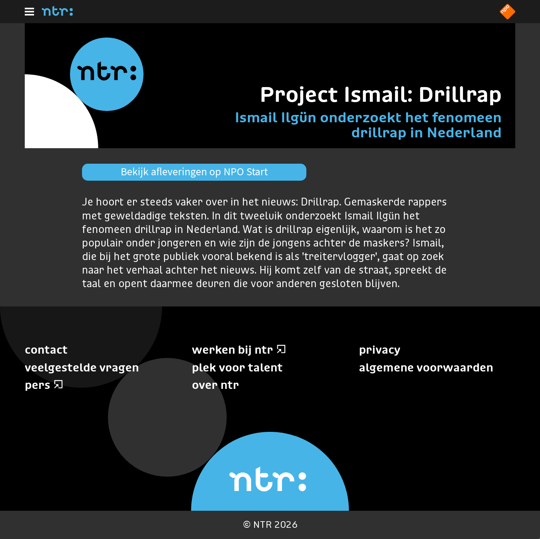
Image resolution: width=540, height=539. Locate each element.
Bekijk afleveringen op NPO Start (194, 171)
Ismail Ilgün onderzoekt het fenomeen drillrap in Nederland (368, 125)
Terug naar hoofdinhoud (539, 538)
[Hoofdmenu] (29, 11)
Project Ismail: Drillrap (381, 94)
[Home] (57, 13)
